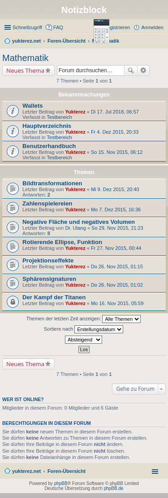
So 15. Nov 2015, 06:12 (117, 152)
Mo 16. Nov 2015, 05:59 (117, 303)
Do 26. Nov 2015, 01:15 (117, 266)
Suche (131, 70)
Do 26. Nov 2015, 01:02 (117, 285)
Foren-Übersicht (66, 471)
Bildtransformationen (52, 183)
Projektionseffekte (47, 260)
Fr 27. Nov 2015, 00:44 (116, 248)
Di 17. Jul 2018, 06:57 (115, 111)
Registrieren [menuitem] (116, 27)
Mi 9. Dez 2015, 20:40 (115, 189)
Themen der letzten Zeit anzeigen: (83, 319)
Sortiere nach (83, 329)
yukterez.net (26, 471)
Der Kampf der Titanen (54, 297)
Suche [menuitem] (161, 41)
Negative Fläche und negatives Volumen (78, 221)
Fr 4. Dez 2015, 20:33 (114, 132)
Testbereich (59, 117)
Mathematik (25, 58)
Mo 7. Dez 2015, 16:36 (116, 209)
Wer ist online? (23, 399)
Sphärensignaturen (49, 278)
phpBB (61, 483)
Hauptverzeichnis (46, 125)
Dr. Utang (75, 228)
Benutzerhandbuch (49, 146)
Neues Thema (25, 70)
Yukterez (75, 111)
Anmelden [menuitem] (152, 27)
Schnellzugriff (27, 27)
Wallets (32, 105)
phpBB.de (114, 488)
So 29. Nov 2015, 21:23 (117, 228)
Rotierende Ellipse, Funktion (62, 242)
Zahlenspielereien (47, 203)
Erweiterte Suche (144, 70)
